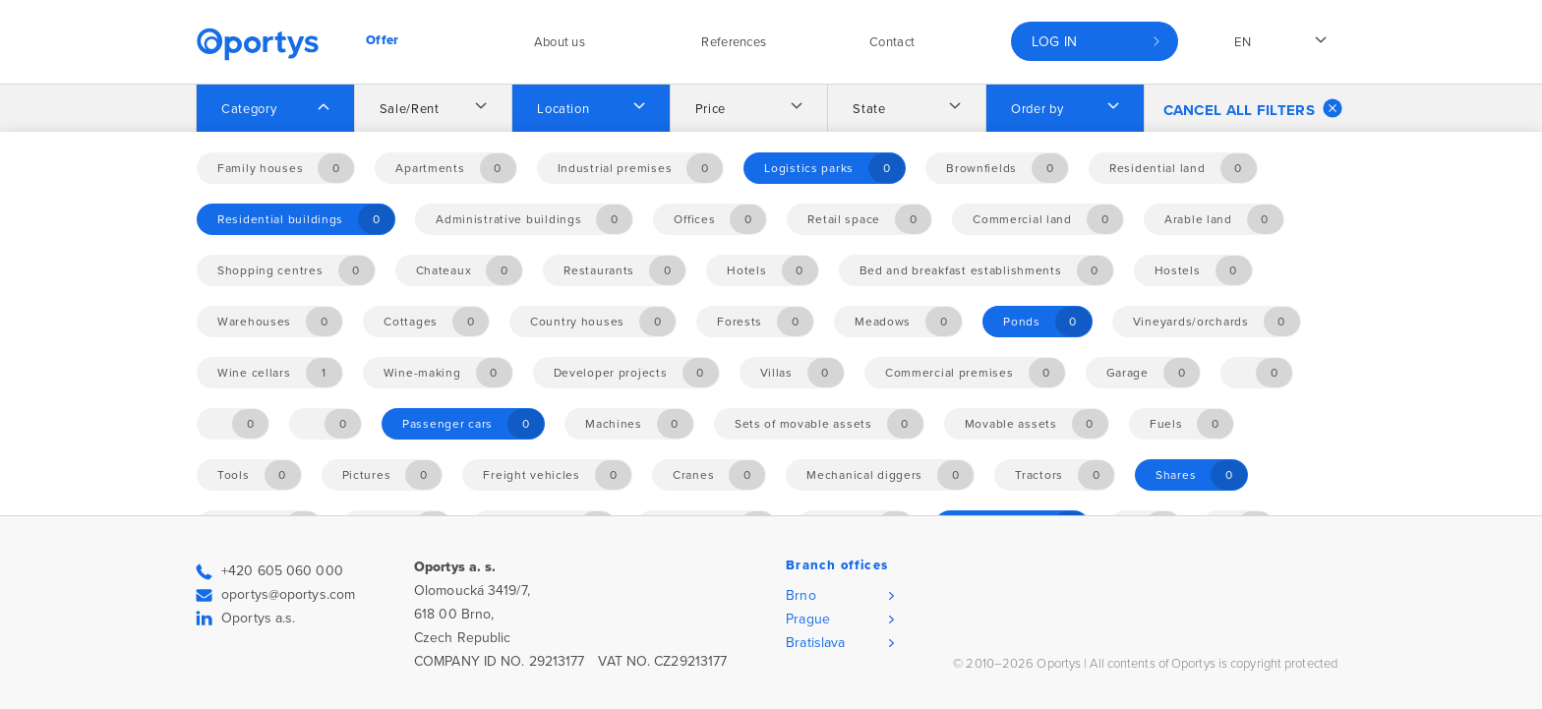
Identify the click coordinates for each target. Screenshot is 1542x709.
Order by (1037, 109)
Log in (1055, 41)
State (869, 109)
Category (248, 109)
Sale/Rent (410, 109)
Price (710, 109)
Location (563, 109)
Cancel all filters (1252, 108)
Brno (800, 595)
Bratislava (815, 642)
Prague (808, 619)
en (1242, 42)
